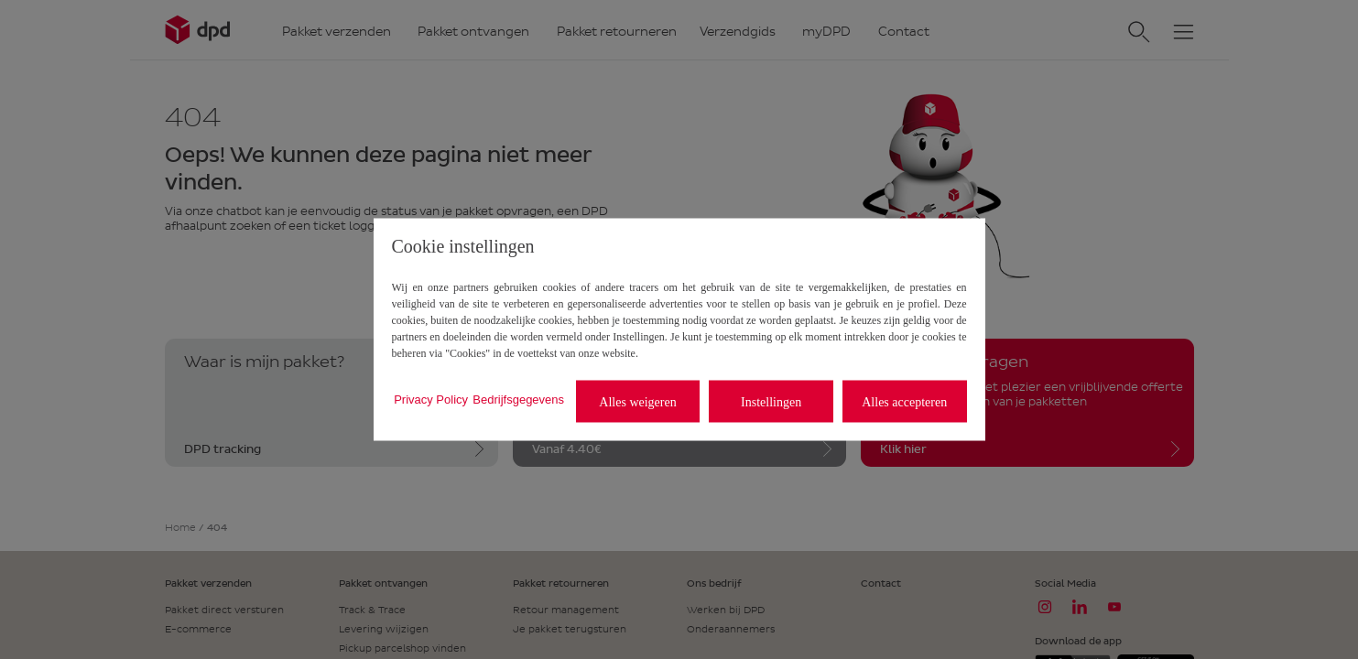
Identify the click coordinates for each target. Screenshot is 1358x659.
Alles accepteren (904, 401)
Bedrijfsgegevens (518, 398)
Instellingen (771, 401)
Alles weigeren (637, 401)
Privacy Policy (431, 398)
